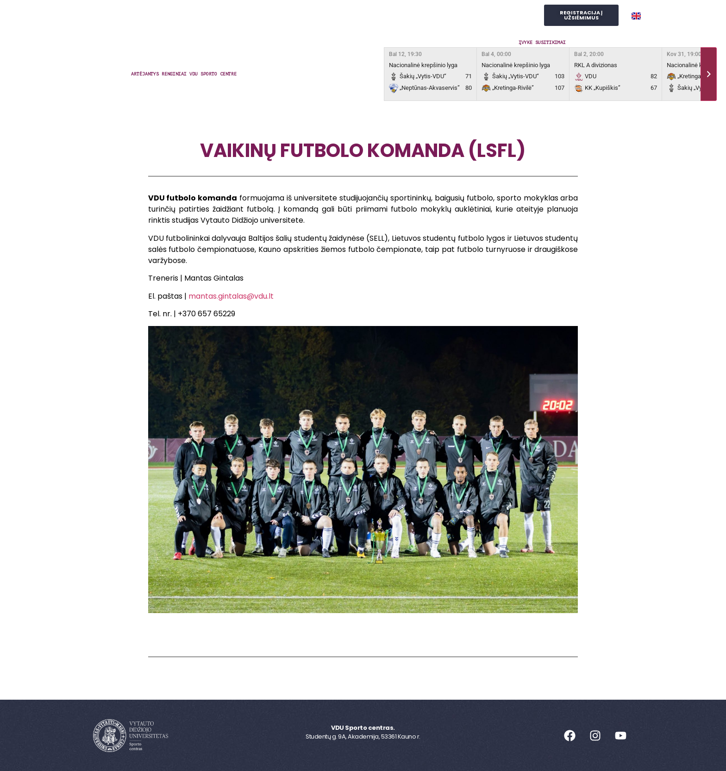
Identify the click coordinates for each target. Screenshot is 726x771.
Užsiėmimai (222, 15)
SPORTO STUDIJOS (494, 15)
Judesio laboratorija (409, 15)
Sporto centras (151, 15)
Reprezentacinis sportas (306, 15)
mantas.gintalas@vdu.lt (231, 296)
